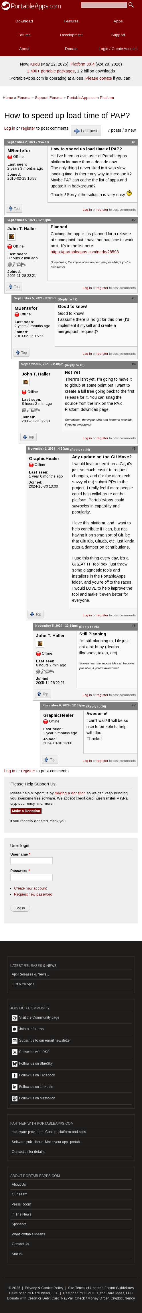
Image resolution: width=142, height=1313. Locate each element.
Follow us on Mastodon (33, 1098)
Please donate (99, 78)
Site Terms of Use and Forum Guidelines (101, 1288)
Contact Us (20, 1244)
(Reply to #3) (74, 365)
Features (71, 21)
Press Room (21, 1204)
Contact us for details (28, 1152)
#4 (133, 364)
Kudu (35, 64)
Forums (24, 35)
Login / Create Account (118, 49)
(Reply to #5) (89, 626)
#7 (133, 705)
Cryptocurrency (123, 1298)
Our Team (19, 1194)
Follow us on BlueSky (32, 1064)
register (28, 128)
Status (16, 1254)
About (24, 49)
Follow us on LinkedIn (32, 1087)
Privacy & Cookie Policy (44, 1288)
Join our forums (28, 1029)
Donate (71, 49)
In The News (21, 1214)
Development (71, 35)
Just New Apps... (24, 984)
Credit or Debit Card (43, 1298)
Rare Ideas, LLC (45, 1293)
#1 (133, 142)
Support (118, 35)
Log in (9, 128)
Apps (118, 21)
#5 (133, 448)
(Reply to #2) (67, 299)
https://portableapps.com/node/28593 (85, 252)
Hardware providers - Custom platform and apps (49, 1132)
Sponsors (19, 1224)
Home (8, 97)
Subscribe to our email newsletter (41, 1041)
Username (20, 854)
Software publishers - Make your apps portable (47, 1142)
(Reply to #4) (80, 449)
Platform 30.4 (82, 64)
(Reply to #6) (96, 706)
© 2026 (14, 1288)
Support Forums (48, 97)
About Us (19, 1184)
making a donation (70, 793)
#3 (133, 298)
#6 (133, 625)
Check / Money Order (92, 1298)
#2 (133, 220)
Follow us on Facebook (33, 1075)
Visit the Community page (35, 1018)
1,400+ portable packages (51, 71)
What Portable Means (28, 1234)
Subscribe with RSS (31, 1052)
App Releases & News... (30, 974)
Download (24, 21)
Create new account (30, 888)
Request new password (33, 894)
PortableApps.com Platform (90, 97)
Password (20, 871)
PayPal (67, 1298)
